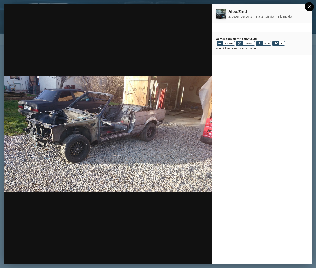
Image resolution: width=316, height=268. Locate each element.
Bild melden (285, 16)
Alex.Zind (237, 11)
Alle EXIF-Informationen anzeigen (236, 48)
